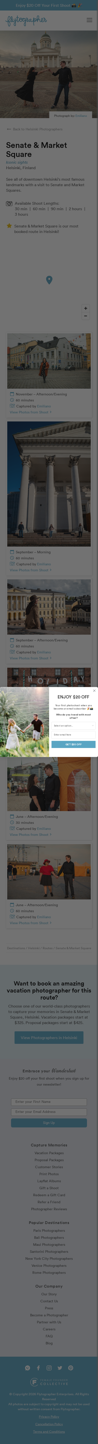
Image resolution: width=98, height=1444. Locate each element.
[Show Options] (92, 726)
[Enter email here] (73, 735)
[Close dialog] (94, 690)
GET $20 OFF (73, 744)
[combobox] (72, 726)
